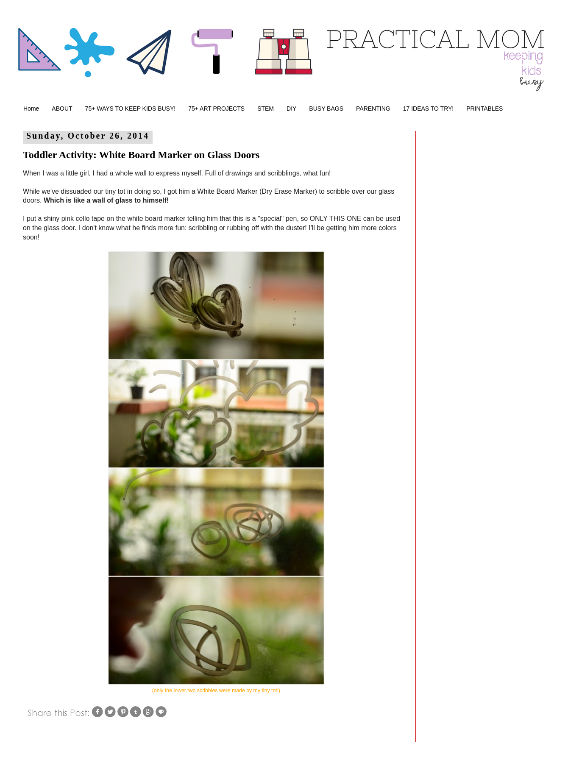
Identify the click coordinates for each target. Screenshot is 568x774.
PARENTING (373, 108)
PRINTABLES (484, 108)
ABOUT (62, 108)
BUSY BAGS (326, 108)
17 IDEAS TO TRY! (428, 108)
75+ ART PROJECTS (216, 108)
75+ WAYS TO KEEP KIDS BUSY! (130, 108)
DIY (291, 108)
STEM (265, 108)
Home (31, 108)
